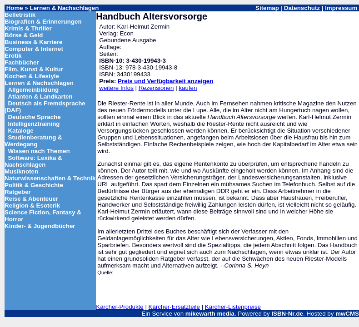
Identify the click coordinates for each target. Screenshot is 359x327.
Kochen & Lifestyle (32, 76)
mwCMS (347, 313)
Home (14, 8)
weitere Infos (116, 87)
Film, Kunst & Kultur (34, 69)
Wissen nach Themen (39, 151)
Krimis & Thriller (28, 28)
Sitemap (267, 8)
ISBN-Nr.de (287, 313)
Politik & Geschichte (34, 185)
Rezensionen (156, 87)
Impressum (341, 8)
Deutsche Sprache (34, 117)
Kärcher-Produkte (119, 306)
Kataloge (20, 130)
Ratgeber (18, 191)
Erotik (13, 55)
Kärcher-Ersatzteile (174, 306)
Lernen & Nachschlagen (64, 8)
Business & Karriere (33, 42)
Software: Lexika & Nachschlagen (33, 161)
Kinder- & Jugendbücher (40, 226)
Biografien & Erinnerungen (43, 21)
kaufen (188, 87)
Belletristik (20, 14)
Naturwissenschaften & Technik (50, 178)
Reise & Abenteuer (31, 198)
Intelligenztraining (34, 123)
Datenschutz (302, 8)
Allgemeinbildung (33, 89)
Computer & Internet (34, 48)
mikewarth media (209, 313)
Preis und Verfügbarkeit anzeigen (165, 81)
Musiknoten (21, 171)
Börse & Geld (24, 35)
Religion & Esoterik (32, 205)
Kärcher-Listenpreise (233, 306)
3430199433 (133, 74)
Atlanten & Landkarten (40, 96)
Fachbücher (22, 62)
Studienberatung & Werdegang (33, 141)
